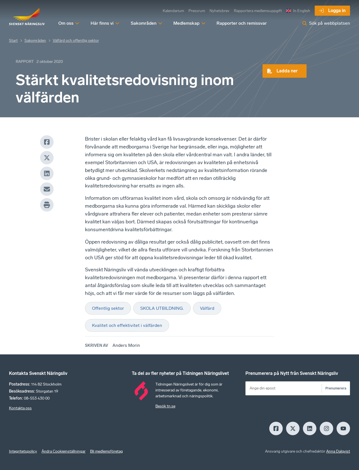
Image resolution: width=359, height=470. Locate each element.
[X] (47, 157)
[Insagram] (326, 428)
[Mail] (47, 189)
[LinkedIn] (47, 173)
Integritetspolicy (23, 451)
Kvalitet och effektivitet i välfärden (127, 325)
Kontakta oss (20, 408)
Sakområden (35, 40)
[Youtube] (343, 428)
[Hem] (27, 17)
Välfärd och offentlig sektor (76, 40)
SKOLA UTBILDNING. (162, 308)
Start (13, 40)
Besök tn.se (165, 406)
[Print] (47, 205)
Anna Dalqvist (338, 451)
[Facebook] (47, 142)
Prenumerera (335, 388)
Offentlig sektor (108, 308)
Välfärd (207, 308)
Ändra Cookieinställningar (64, 451)
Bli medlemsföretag (106, 451)
